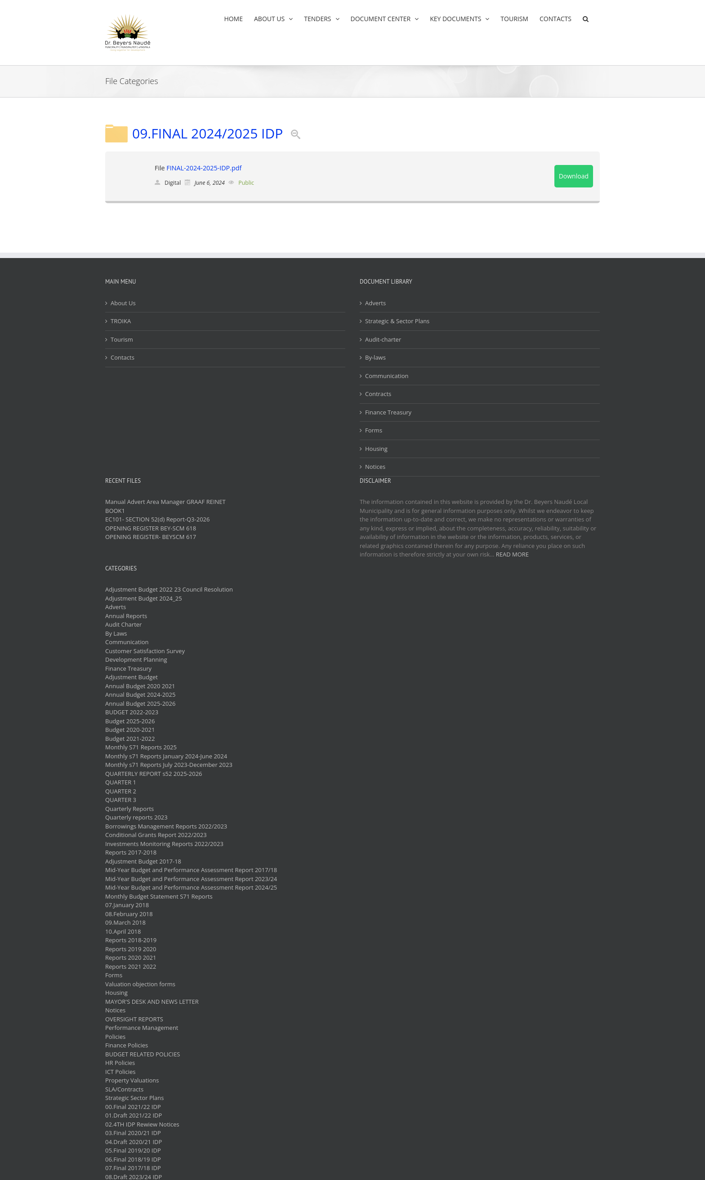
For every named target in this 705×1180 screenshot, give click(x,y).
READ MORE (512, 554)
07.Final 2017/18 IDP (133, 1168)
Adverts (375, 303)
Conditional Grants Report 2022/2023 (156, 835)
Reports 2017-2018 (130, 852)
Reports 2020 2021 (130, 957)
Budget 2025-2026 (130, 721)
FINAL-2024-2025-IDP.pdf (203, 168)
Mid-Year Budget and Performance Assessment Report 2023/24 (191, 879)
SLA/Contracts (124, 1089)
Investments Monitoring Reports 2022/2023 (164, 844)
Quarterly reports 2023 (136, 817)
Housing (376, 449)
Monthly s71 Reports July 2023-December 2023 (168, 765)
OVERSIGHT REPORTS (134, 1019)
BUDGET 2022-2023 (131, 712)
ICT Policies (120, 1072)
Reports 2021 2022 (130, 966)
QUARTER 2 (120, 791)
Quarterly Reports (129, 809)
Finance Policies (126, 1045)
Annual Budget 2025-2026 (140, 703)
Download (574, 176)
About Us (123, 303)
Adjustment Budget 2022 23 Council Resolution (169, 589)
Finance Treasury (388, 412)
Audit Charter (123, 624)
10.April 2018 (123, 931)
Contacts (122, 357)
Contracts (378, 394)
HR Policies (120, 1063)
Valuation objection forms (140, 984)
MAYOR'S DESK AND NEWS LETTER (152, 1001)
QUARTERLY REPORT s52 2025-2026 (153, 774)
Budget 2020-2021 (130, 730)
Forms (373, 430)
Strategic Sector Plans (134, 1098)
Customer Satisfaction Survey (145, 651)
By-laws (375, 357)
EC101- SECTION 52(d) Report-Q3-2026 (157, 519)
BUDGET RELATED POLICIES (142, 1054)
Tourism (122, 339)
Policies (115, 1037)
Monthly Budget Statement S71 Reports (159, 896)
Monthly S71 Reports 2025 (141, 747)
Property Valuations (132, 1080)
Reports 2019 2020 (130, 949)
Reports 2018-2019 (130, 940)
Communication (386, 376)
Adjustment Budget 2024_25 (143, 598)
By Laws (116, 633)
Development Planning (136, 659)
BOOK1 (115, 511)
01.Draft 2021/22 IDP (133, 1115)
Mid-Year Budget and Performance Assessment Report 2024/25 (191, 887)
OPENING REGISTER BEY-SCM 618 (150, 528)
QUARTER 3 (120, 800)
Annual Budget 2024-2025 (140, 694)
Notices (375, 467)
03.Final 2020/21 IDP (133, 1133)
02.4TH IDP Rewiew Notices (142, 1124)
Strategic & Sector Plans (397, 321)
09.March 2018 (125, 922)
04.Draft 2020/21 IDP (133, 1142)
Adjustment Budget (131, 677)
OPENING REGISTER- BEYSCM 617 (150, 537)
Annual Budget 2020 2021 (140, 686)
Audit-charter (383, 339)
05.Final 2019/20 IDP (133, 1150)
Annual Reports (126, 616)
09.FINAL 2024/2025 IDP (207, 133)
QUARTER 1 (120, 782)
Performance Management (141, 1028)
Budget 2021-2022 (130, 739)
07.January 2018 (127, 905)
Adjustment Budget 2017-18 (143, 861)
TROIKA (121, 321)
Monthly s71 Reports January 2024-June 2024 (166, 756)
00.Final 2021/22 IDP (133, 1107)
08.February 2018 (129, 914)
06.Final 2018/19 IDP (133, 1159)
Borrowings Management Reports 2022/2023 (166, 826)
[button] (586, 18)
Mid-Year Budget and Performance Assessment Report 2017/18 (191, 870)
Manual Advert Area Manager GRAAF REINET (165, 502)
